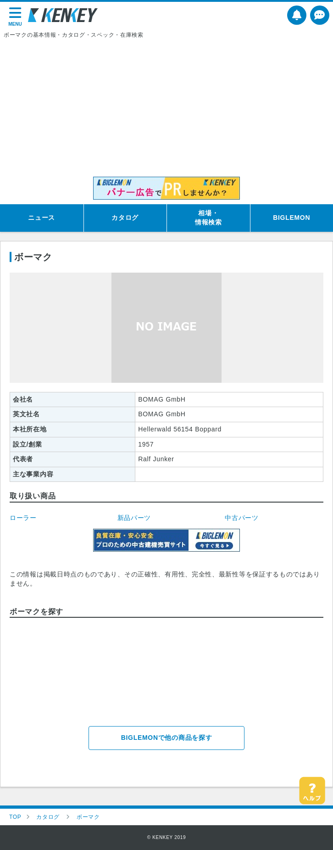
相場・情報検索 (208, 217)
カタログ (125, 217)
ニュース (41, 217)
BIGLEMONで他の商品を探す (166, 737)
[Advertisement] (166, 108)
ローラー (23, 517)
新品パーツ (134, 517)
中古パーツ (242, 517)
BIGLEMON (291, 217)
